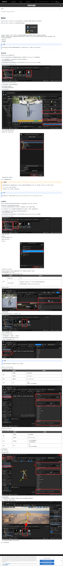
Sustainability (41, 1)
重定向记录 (4, 39)
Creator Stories (20, 2)
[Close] (61, 561)
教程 (4, 11)
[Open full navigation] (48, 2)
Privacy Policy (5, 564)
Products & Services (28, 2)
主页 (2, 11)
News (36, 1)
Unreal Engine (8, 11)
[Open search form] (45, 2)
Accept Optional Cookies (47, 563)
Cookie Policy (8, 563)
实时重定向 (4, 41)
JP (51, 1)
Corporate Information (13, 2)
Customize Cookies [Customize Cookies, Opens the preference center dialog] (47, 558)
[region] (31, 561)
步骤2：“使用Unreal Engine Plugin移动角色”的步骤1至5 (23, 498)
